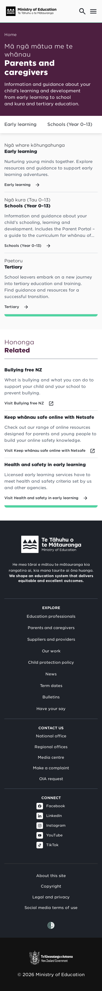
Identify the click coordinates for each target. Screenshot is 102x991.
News (51, 674)
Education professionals (51, 616)
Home (10, 34)
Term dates (51, 685)
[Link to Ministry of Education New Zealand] (51, 544)
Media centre (51, 757)
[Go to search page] (82, 11)
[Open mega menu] (93, 11)
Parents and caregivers (51, 628)
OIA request (51, 779)
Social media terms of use (51, 907)
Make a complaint (51, 768)
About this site (51, 875)
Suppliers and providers (51, 639)
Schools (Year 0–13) (69, 124)
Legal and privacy (51, 897)
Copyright (51, 886)
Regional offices (51, 747)
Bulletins (51, 697)
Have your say (51, 709)
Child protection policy (51, 662)
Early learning (20, 124)
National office (51, 736)
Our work (51, 651)
